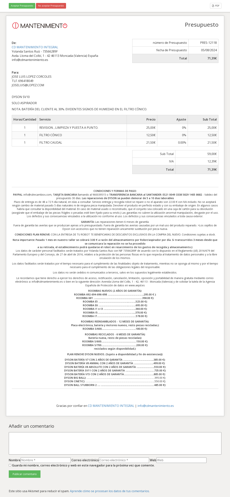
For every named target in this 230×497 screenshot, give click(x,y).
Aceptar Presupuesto (22, 5)
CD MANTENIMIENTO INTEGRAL (35, 47)
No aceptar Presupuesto (51, 5)
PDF (215, 5)
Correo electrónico (85, 460)
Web (153, 460)
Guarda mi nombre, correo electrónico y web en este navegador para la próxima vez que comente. (83, 465)
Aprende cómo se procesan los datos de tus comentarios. (110, 491)
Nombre (15, 460)
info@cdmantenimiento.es (155, 406)
